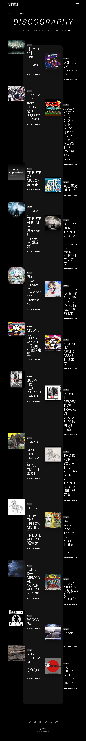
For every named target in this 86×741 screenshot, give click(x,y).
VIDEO (47, 31)
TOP (9, 13)
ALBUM (37, 31)
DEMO (57, 31)
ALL (16, 31)
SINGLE (26, 31)
